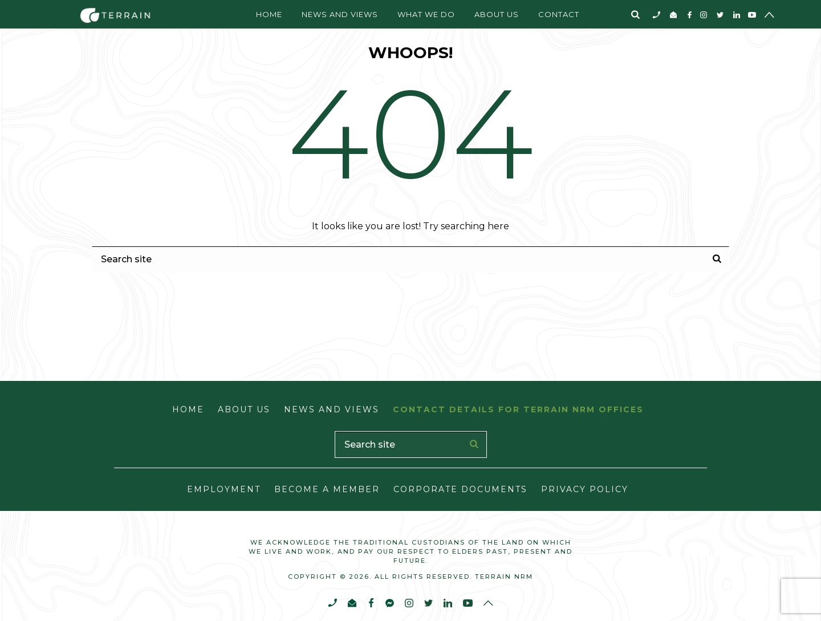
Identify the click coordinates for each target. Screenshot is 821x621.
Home (269, 14)
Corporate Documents (460, 489)
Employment (224, 489)
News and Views (340, 14)
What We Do (426, 14)
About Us (496, 14)
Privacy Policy (584, 489)
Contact (558, 14)
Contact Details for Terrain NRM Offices (518, 409)
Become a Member (327, 489)
